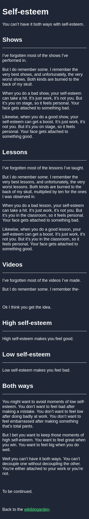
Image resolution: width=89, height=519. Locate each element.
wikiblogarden (36, 509)
